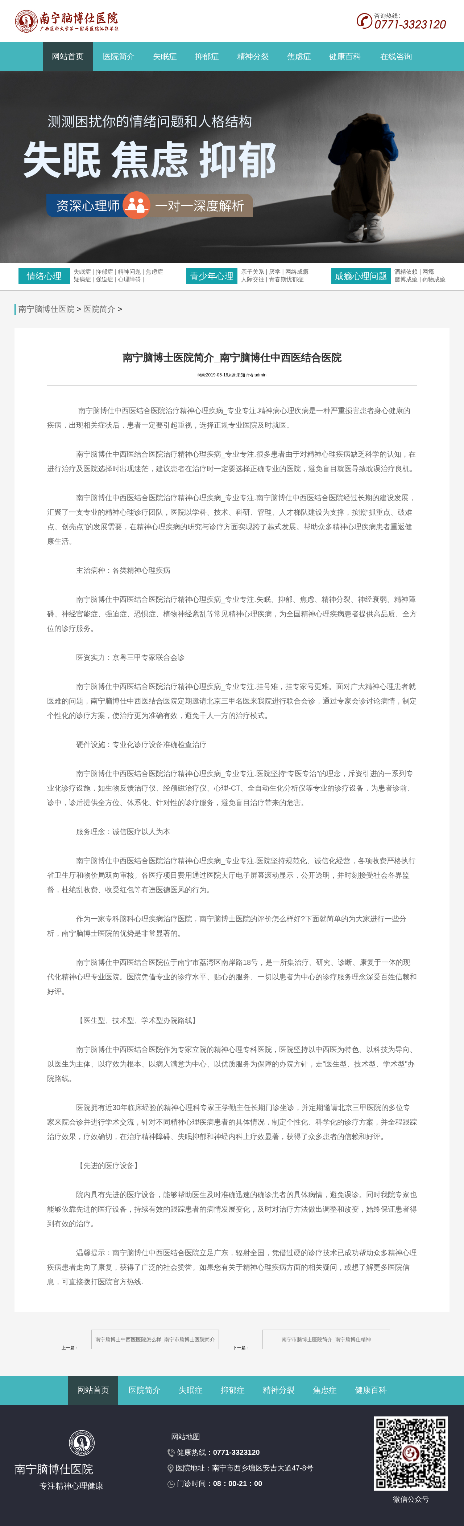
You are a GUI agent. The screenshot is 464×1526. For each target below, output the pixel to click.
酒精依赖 (406, 272)
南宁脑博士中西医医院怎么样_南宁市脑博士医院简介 (155, 1339)
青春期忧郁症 (286, 279)
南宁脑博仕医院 (46, 309)
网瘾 (428, 272)
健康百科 (345, 56)
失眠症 (165, 56)
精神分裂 (253, 56)
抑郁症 (207, 56)
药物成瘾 (434, 279)
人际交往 (252, 279)
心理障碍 (129, 279)
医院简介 (119, 56)
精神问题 (129, 272)
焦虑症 (299, 56)
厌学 (275, 272)
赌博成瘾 (406, 279)
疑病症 (82, 279)
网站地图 (185, 1437)
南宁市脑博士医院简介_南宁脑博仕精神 (326, 1339)
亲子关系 (252, 272)
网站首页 (68, 56)
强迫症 (104, 279)
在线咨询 (396, 56)
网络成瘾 (296, 272)
